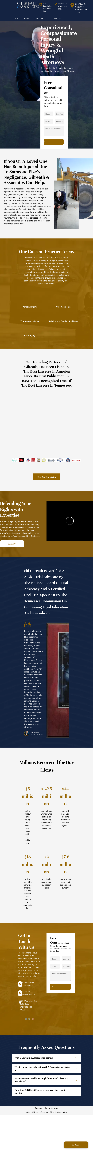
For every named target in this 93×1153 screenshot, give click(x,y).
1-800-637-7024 (27, 994)
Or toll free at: (62, 4)
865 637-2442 (26, 985)
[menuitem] (15, 18)
